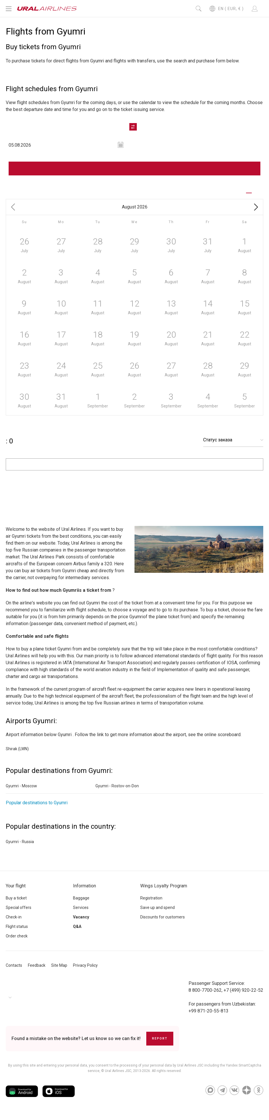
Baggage (81, 903)
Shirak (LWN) (17, 753)
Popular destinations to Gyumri (37, 807)
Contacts (14, 970)
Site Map (59, 970)
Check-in (14, 922)
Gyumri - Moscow (21, 790)
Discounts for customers (162, 922)
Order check (17, 941)
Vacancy (81, 922)
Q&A (77, 931)
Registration (151, 903)
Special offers (18, 912)
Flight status (17, 931)
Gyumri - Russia (20, 846)
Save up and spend (157, 912)
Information (84, 890)
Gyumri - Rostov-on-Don (117, 790)
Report (160, 1043)
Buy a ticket (16, 903)
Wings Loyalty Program (163, 890)
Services (81, 912)
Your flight (16, 890)
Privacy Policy (85, 970)
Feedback (36, 970)
